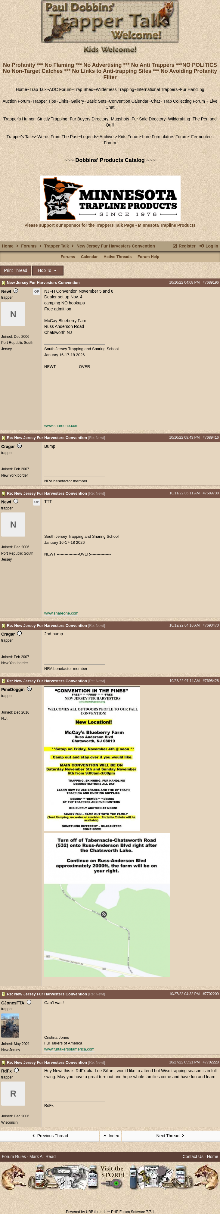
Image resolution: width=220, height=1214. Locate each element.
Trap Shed (83, 89)
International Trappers (157, 89)
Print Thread (15, 270)
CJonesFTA (12, 1003)
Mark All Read (42, 1156)
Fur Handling (192, 89)
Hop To (48, 270)
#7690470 (211, 625)
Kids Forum (129, 136)
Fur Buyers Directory (89, 119)
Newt (6, 291)
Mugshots (120, 119)
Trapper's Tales (20, 136)
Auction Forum (16, 101)
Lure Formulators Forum (164, 136)
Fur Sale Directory (149, 119)
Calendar (89, 256)
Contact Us (193, 1156)
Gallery (77, 101)
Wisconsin (9, 1122)
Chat (155, 101)
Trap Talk (38, 89)
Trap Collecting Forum (183, 101)
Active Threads (118, 256)
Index (110, 1135)
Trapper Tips (44, 101)
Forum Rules (14, 1156)
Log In (208, 246)
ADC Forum (60, 89)
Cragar (8, 446)
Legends (89, 136)
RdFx (6, 1071)
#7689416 (211, 437)
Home (21, 89)
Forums (28, 246)
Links (63, 101)
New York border (14, 475)
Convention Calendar (129, 101)
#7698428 (211, 681)
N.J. (4, 718)
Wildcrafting (179, 119)
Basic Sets (96, 101)
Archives (108, 136)
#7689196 (211, 282)
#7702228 (211, 1062)
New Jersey (10, 1050)
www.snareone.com (61, 425)
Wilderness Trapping (115, 89)
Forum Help (148, 256)
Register (183, 246)
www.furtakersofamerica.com (69, 1049)
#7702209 (211, 994)
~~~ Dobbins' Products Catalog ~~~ (110, 160)
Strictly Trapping (52, 119)
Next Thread (171, 1135)
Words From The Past (57, 136)
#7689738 (211, 493)
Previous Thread (49, 1135)
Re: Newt (96, 438)
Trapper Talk (56, 246)
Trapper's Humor (19, 119)
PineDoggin (13, 689)
